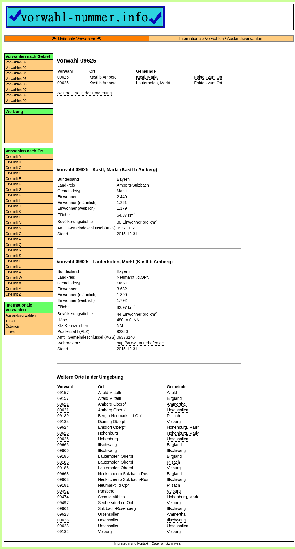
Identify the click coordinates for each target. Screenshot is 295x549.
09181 (63, 485)
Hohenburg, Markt (183, 427)
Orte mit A (13, 157)
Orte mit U (13, 267)
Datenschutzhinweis (166, 543)
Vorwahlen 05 (16, 79)
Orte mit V (13, 272)
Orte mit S (13, 256)
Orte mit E (13, 179)
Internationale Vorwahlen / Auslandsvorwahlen (220, 38)
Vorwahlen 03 (16, 68)
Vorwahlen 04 (16, 73)
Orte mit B (13, 162)
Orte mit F (13, 184)
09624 (63, 427)
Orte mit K (13, 212)
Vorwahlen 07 (16, 90)
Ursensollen (177, 410)
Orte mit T (13, 261)
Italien (10, 332)
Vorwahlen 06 (16, 84)
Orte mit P (13, 239)
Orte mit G (13, 190)
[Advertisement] (29, 128)
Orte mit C (13, 168)
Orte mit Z (13, 294)
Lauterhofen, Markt (153, 83)
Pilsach (173, 415)
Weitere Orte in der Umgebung (84, 93)
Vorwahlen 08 (16, 95)
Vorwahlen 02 (16, 62)
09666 (63, 444)
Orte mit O (13, 234)
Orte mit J (13, 206)
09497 (63, 502)
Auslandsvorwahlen (21, 315)
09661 (63, 508)
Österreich (13, 326)
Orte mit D (13, 173)
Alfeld (172, 392)
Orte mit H (13, 195)
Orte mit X (13, 283)
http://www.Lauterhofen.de (140, 343)
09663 (63, 473)
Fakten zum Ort (208, 77)
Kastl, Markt (147, 77)
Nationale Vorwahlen (76, 39)
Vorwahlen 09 (16, 101)
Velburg (174, 421)
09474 (63, 497)
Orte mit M (14, 223)
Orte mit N (13, 228)
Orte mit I (13, 201)
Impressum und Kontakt (131, 543)
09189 (63, 415)
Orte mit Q (13, 245)
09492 (63, 491)
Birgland (174, 398)
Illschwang (176, 450)
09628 (63, 514)
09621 (63, 404)
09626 (63, 433)
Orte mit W (14, 278)
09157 (63, 392)
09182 (63, 531)
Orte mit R (13, 250)
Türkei (10, 321)
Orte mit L (13, 217)
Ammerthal (177, 404)
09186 (63, 456)
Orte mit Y (13, 289)
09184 (63, 421)
